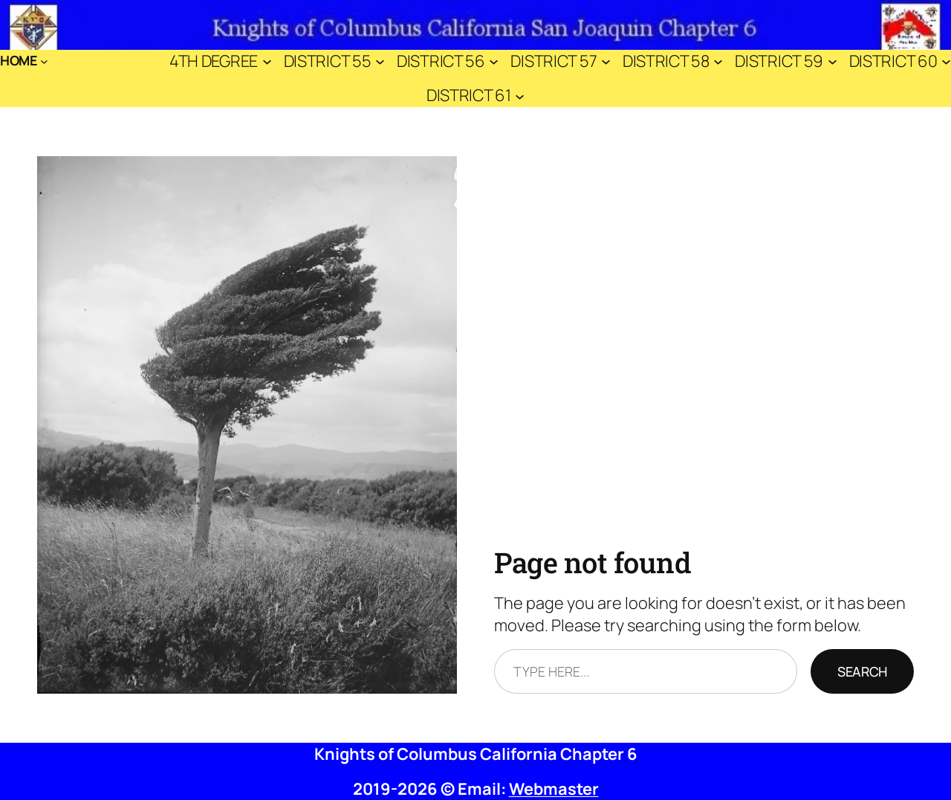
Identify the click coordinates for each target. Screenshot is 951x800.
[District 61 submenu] (520, 95)
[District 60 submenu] (946, 60)
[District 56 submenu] (494, 60)
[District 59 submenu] (832, 60)
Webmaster (554, 789)
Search (862, 671)
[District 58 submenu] (718, 60)
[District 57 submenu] (606, 60)
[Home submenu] (44, 61)
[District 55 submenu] (380, 60)
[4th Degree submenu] (267, 60)
